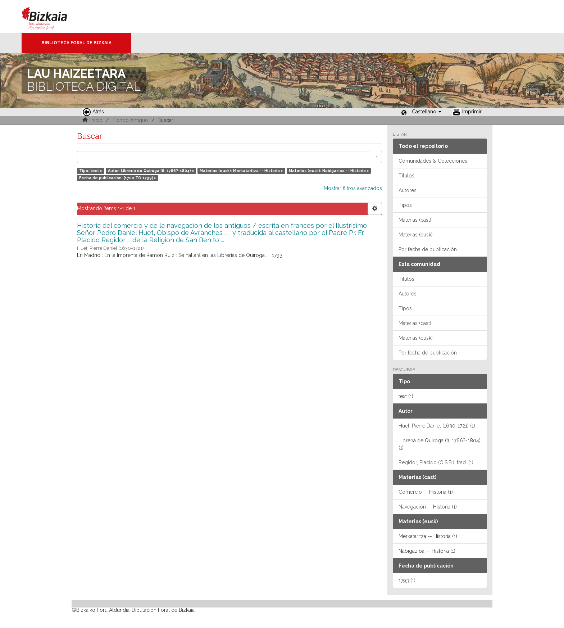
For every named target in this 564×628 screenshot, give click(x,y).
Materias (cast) (415, 220)
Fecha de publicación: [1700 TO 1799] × (117, 178)
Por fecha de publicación (428, 249)
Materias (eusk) (416, 235)
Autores (408, 190)
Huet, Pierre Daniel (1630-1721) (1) (437, 426)
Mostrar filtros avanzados (353, 188)
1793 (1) (407, 580)
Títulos (406, 176)
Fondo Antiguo (130, 120)
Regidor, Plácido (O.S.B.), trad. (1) (436, 462)
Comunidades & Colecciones (433, 161)
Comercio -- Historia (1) (426, 492)
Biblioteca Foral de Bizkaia (76, 42)
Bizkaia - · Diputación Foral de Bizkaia (52, 16)
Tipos (405, 205)
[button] (426, 111)
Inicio (96, 120)
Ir (375, 157)
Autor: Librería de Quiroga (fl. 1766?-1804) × (151, 170)
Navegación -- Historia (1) (428, 507)
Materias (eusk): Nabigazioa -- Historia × (329, 170)
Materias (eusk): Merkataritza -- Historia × (241, 170)
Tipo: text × (90, 170)
